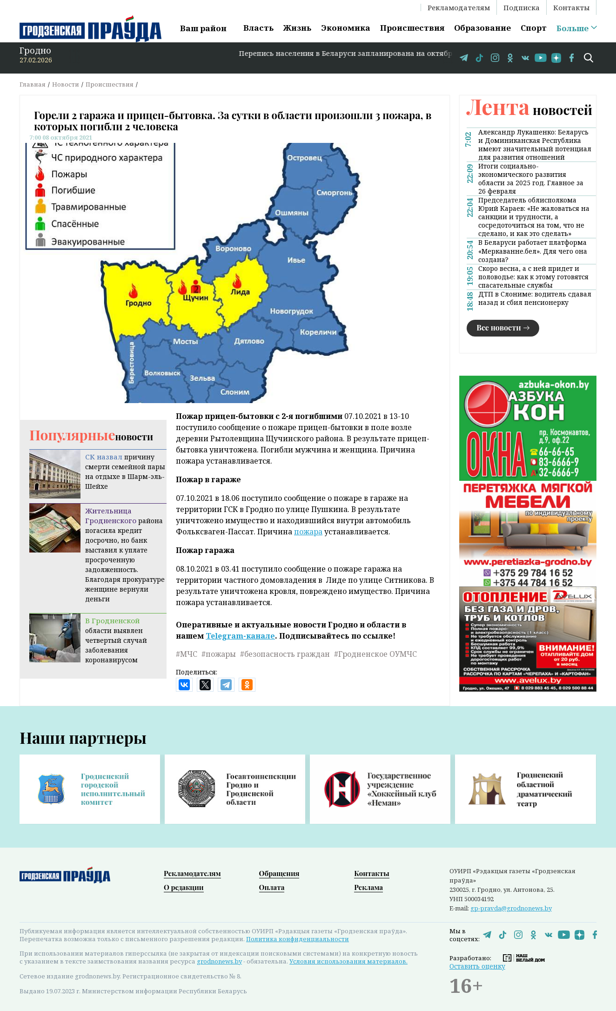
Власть (258, 27)
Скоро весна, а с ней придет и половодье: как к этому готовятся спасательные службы (533, 277)
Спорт (534, 27)
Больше (572, 28)
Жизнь (297, 27)
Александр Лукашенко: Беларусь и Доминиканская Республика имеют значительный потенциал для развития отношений (534, 145)
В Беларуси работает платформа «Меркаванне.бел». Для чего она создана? (532, 250)
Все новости (498, 327)
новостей (529, 109)
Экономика (345, 27)
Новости (65, 84)
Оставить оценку (477, 966)
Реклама (368, 887)
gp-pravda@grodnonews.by (511, 908)
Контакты (571, 7)
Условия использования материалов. (348, 961)
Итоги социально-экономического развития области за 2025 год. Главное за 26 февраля (530, 178)
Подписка (521, 7)
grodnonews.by (219, 961)
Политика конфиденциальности (297, 939)
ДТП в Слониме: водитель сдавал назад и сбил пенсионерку (534, 298)
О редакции (184, 887)
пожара (308, 531)
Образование (482, 27)
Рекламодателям (459, 7)
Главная (33, 84)
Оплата (272, 887)
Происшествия (412, 27)
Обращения (279, 873)
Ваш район (203, 28)
